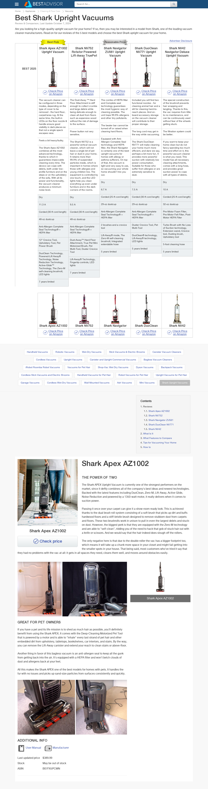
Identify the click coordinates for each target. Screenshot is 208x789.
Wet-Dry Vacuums (91, 352)
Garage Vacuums (30, 383)
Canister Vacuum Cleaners (167, 352)
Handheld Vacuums (37, 352)
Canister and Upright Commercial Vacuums (113, 360)
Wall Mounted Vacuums (96, 383)
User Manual (29, 749)
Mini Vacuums (147, 383)
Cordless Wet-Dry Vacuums (62, 383)
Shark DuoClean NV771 (161, 425)
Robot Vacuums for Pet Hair (133, 375)
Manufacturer (56, 749)
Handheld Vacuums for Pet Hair (94, 375)
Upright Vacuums (73, 360)
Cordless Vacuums (46, 360)
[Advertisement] (43, 418)
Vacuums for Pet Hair (78, 367)
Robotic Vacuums (64, 352)
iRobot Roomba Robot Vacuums (43, 367)
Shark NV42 (155, 429)
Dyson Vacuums (144, 367)
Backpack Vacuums (171, 367)
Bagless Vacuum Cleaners (158, 360)
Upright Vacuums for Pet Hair (171, 375)
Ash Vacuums (124, 383)
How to (147, 447)
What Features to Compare (157, 438)
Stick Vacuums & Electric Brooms (127, 352)
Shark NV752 (156, 416)
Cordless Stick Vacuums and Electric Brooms (45, 375)
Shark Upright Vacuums (174, 383)
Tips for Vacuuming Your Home (159, 443)
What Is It (148, 434)
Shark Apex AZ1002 (159, 411)
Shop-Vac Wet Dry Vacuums (113, 367)
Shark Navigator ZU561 (161, 420)
